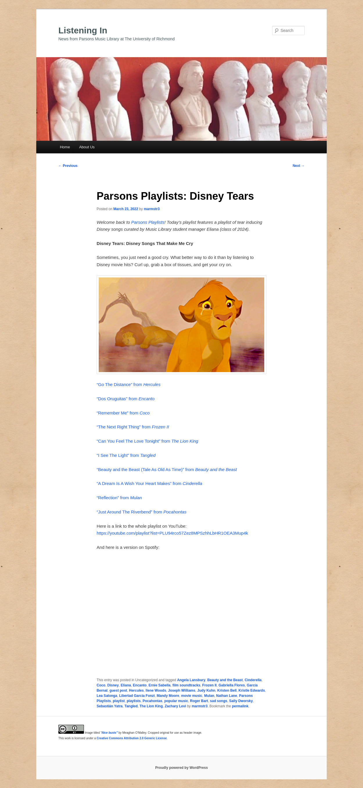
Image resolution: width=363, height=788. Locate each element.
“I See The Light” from (126, 455)
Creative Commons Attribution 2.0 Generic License (132, 738)
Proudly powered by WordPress (181, 768)
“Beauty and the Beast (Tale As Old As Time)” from (167, 469)
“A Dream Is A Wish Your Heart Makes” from (149, 483)
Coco (101, 685)
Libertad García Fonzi (137, 696)
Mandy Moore (168, 696)
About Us (86, 147)
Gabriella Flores (231, 685)
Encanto (140, 685)
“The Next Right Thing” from (133, 426)
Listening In (82, 30)
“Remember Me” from (123, 412)
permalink (240, 706)
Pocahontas (152, 701)
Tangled (131, 706)
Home (65, 147)
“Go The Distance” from (129, 384)
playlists (134, 701)
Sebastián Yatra (110, 706)
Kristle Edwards (251, 690)
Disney (113, 685)
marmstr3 (152, 209)
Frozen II (209, 685)
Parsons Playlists (147, 222)
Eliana (126, 685)
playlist (119, 701)
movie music (191, 696)
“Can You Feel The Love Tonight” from (147, 441)
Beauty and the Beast (225, 680)
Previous (68, 166)
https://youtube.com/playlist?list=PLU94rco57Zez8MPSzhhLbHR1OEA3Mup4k (172, 533)
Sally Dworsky (241, 701)
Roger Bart (199, 701)
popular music (176, 701)
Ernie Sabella (159, 685)
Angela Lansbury (191, 680)
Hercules (136, 690)
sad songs (218, 701)
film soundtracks (186, 685)
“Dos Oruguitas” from (125, 398)
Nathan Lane (226, 696)
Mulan (209, 696)
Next (299, 166)
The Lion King (151, 706)
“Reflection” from (119, 497)
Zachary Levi (175, 706)
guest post (118, 690)
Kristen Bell (227, 690)
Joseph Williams (181, 690)
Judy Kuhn (206, 690)
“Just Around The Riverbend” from (141, 511)
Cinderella (253, 680)
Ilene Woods (156, 690)
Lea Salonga (107, 696)
